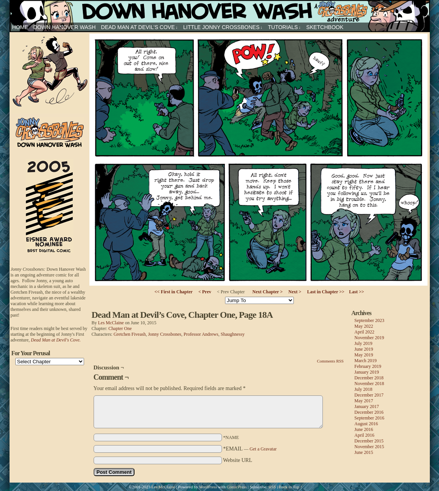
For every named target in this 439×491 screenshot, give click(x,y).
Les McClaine (111, 322)
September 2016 (369, 418)
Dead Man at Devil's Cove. (56, 340)
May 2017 (364, 400)
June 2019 (364, 349)
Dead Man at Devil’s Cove (139, 27)
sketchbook (324, 27)
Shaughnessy (232, 334)
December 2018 (369, 377)
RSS (272, 486)
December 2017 (369, 395)
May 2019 (364, 355)
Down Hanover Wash (65, 27)
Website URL (237, 460)
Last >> (356, 291)
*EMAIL (250, 449)
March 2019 (366, 360)
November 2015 (369, 446)
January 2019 (367, 372)
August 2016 (366, 423)
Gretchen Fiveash (129, 334)
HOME (20, 27)
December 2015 (369, 441)
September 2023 (369, 320)
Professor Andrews (200, 334)
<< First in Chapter (173, 291)
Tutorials (284, 27)
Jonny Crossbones (220, 11)
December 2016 (369, 412)
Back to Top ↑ (291, 486)
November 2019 (369, 337)
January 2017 (367, 406)
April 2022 (364, 332)
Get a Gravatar (263, 449)
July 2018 (364, 389)
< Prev (204, 291)
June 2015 (364, 452)
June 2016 (364, 429)
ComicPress (237, 486)
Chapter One (120, 328)
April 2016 (364, 435)
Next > (294, 291)
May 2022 (364, 326)
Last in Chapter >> (326, 291)
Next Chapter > (268, 291)
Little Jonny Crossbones (222, 27)
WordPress (208, 486)
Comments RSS (330, 361)
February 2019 (368, 366)
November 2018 (369, 383)
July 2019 (364, 343)
